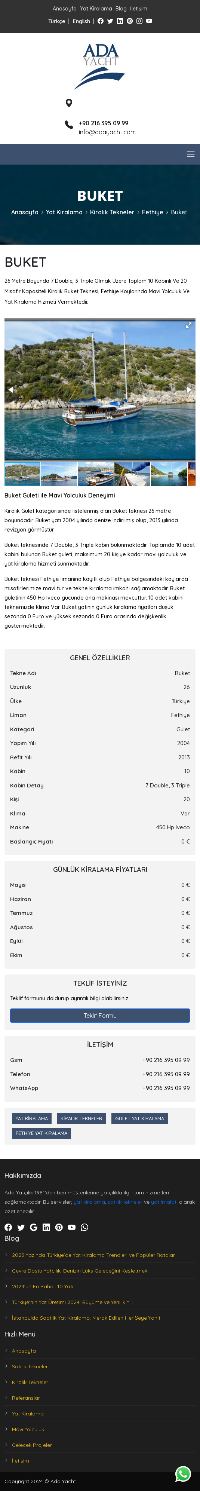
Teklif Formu (100, 1015)
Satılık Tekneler (30, 1366)
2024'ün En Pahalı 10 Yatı (42, 1286)
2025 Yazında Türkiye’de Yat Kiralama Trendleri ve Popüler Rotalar (93, 1255)
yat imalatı (164, 1201)
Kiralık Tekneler (112, 212)
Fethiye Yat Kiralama (41, 1133)
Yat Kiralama (96, 8)
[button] (189, 325)
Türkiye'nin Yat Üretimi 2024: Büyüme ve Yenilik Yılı (72, 1302)
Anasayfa (65, 8)
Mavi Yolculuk (28, 1429)
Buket (179, 212)
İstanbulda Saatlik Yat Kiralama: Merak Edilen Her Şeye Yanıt (86, 1317)
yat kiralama (89, 1201)
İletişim (138, 8)
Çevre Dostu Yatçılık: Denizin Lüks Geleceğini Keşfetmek (79, 1270)
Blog (121, 8)
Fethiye (152, 212)
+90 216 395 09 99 (166, 1059)
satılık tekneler (125, 1201)
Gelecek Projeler (32, 1445)
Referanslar (26, 1397)
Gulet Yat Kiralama (139, 1118)
